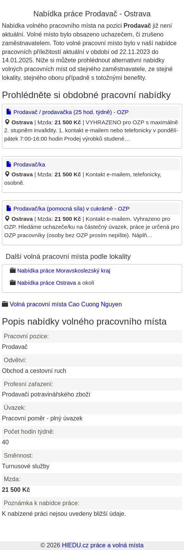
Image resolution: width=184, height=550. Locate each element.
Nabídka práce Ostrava (46, 282)
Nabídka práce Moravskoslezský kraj (63, 270)
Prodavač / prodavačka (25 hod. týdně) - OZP (67, 112)
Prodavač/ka (25, 164)
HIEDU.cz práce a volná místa (102, 545)
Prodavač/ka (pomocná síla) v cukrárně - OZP (68, 208)
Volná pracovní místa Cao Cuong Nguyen (66, 304)
